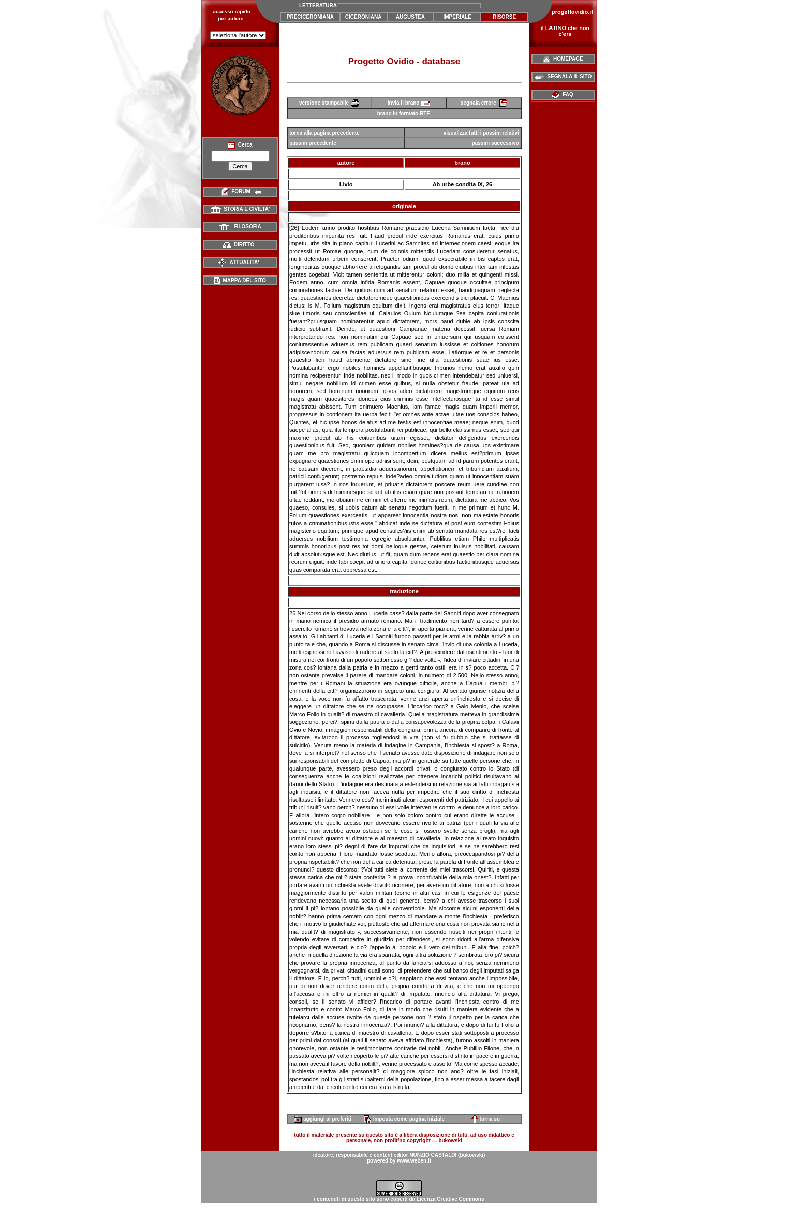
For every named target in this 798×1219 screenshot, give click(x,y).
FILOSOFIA (240, 226)
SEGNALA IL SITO (563, 76)
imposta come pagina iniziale (404, 1119)
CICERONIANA (363, 17)
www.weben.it (414, 1161)
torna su (485, 1119)
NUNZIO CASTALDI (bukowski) (447, 1155)
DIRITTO (238, 245)
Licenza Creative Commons (450, 1199)
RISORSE (504, 17)
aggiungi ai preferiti (322, 1119)
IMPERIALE (457, 17)
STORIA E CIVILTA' (240, 209)
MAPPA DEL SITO (240, 280)
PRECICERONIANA (310, 17)
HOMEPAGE (563, 59)
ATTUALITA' (238, 262)
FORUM (240, 191)
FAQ (563, 94)
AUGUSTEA (410, 17)
